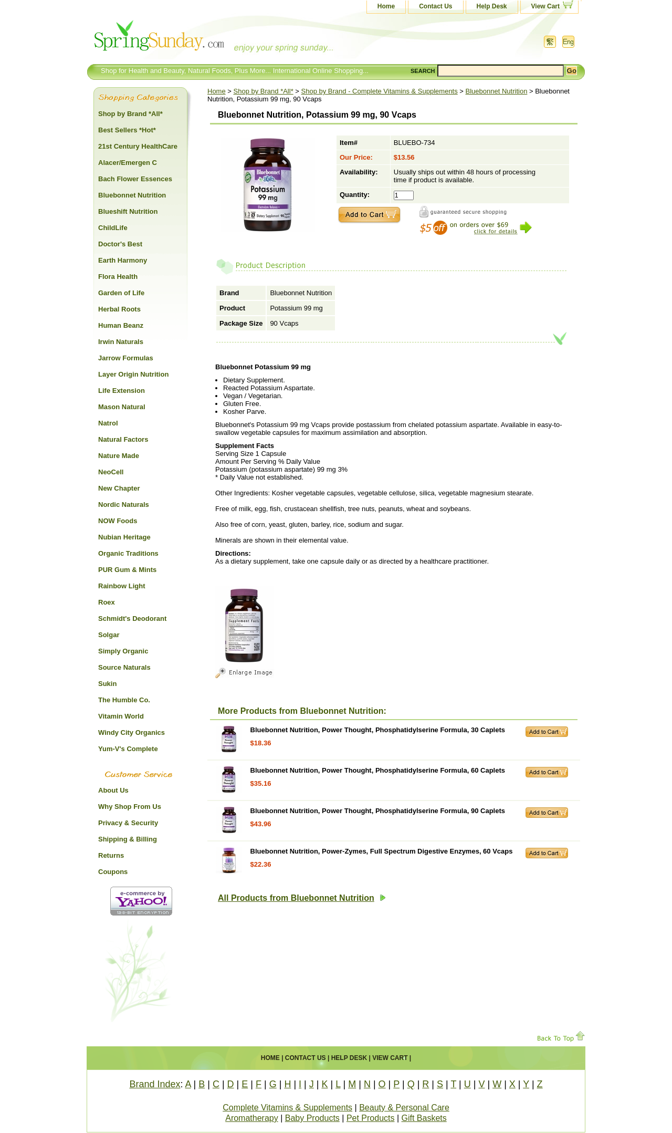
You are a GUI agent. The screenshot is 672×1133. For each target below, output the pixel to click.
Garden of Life (121, 293)
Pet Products (370, 1118)
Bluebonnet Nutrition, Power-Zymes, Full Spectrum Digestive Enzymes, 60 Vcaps (381, 851)
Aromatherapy (251, 1118)
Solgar (108, 635)
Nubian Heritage (124, 537)
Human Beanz (120, 325)
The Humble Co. (124, 700)
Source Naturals (124, 667)
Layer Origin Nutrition (133, 374)
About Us (113, 790)
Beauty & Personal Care (404, 1107)
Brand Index (154, 1084)
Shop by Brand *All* (263, 91)
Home (386, 6)
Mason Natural (121, 407)
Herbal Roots (119, 309)
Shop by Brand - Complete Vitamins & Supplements (379, 91)
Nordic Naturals (123, 504)
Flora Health (118, 276)
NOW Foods (117, 521)
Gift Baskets (424, 1118)
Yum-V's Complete (128, 749)
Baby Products (312, 1118)
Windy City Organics (131, 732)
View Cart (545, 6)
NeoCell (110, 472)
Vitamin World (121, 716)
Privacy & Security (128, 823)
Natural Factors (123, 439)
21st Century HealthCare (137, 146)
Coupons (113, 872)
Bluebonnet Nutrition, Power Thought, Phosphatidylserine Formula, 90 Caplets (377, 811)
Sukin (107, 684)
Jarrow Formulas (125, 358)
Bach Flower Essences (135, 179)
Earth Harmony (122, 260)
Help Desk (492, 6)
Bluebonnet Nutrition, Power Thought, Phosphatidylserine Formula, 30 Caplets (377, 730)
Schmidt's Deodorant (132, 618)
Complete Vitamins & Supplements (287, 1107)
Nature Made (118, 456)
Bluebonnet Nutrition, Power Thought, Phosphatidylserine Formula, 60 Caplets (377, 770)
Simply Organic (123, 651)
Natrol (108, 423)
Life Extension (121, 390)
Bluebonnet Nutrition (497, 91)
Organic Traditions (128, 553)
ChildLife (113, 228)
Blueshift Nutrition (128, 211)
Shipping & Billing (127, 839)
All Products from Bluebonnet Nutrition (302, 897)
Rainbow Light (121, 586)
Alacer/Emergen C (127, 163)
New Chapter (119, 488)
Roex (106, 602)
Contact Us (435, 6)
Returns (111, 855)
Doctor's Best (120, 244)
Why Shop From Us (129, 806)
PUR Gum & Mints (127, 570)
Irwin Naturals (120, 342)
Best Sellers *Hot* (127, 130)
